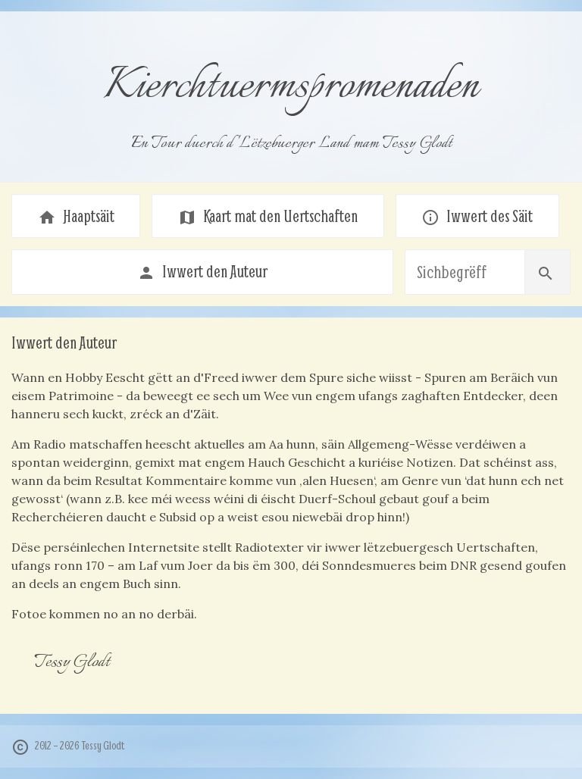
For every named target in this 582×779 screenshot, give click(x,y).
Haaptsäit (76, 216)
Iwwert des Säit (477, 216)
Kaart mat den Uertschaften (268, 216)
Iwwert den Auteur (202, 271)
